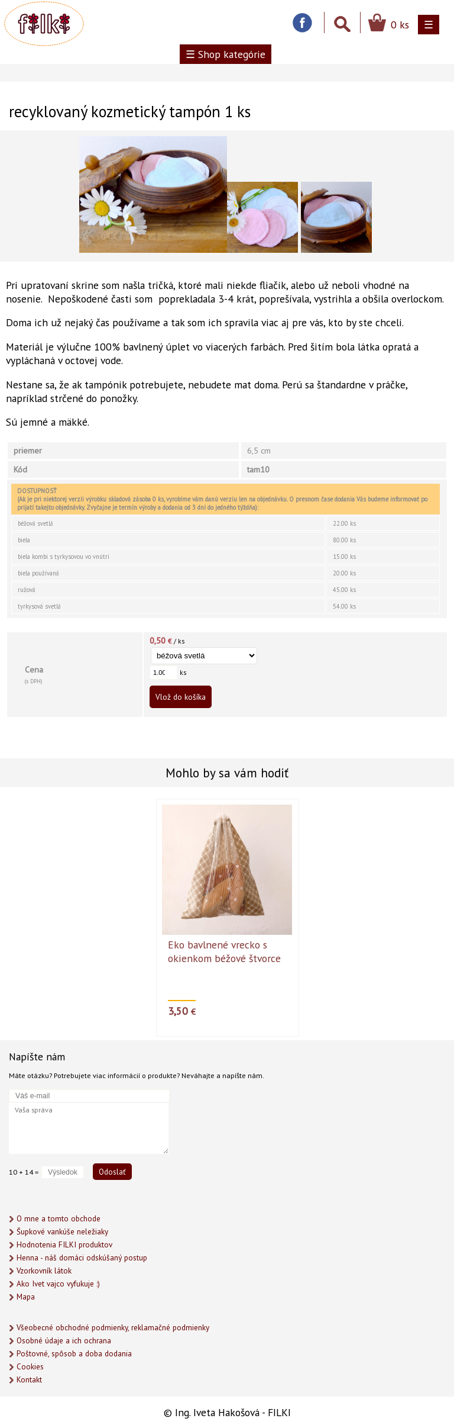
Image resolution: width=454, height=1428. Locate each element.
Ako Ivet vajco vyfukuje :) (58, 1284)
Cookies (30, 1367)
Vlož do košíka (180, 697)
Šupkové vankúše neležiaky (62, 1232)
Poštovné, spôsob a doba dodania (74, 1354)
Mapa (26, 1297)
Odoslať (112, 1171)
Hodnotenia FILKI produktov (64, 1245)
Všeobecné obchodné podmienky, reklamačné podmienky (113, 1328)
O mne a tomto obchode (58, 1219)
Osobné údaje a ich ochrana (64, 1341)
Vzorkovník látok (44, 1271)
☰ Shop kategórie (225, 54)
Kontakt (29, 1380)
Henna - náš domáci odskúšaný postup (82, 1258)
